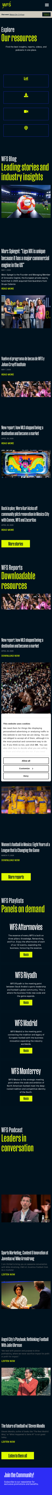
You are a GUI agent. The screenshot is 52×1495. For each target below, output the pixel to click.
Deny (26, 776)
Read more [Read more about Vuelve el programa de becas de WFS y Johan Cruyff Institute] (7, 374)
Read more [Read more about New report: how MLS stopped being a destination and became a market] (7, 443)
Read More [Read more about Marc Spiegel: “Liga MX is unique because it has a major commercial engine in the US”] (7, 288)
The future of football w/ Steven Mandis (23, 1425)
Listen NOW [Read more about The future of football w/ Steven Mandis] (8, 1442)
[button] (47, 5)
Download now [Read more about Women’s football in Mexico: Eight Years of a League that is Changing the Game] (10, 860)
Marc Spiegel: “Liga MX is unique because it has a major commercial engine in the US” (25, 258)
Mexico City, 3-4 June (17, 14)
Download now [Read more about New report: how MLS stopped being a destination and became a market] (10, 656)
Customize (26, 768)
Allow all (26, 761)
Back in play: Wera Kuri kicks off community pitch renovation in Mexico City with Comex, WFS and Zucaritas (25, 514)
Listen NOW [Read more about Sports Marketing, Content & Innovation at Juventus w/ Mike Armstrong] (8, 1274)
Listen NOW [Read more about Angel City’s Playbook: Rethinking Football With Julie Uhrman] (8, 1361)
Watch (26, 954)
